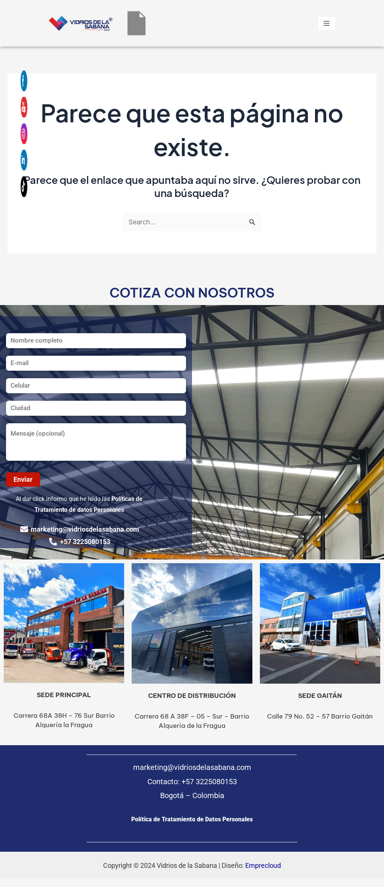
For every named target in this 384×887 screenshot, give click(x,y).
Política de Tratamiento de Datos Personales (192, 819)
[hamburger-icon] (326, 23)
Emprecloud (263, 865)
